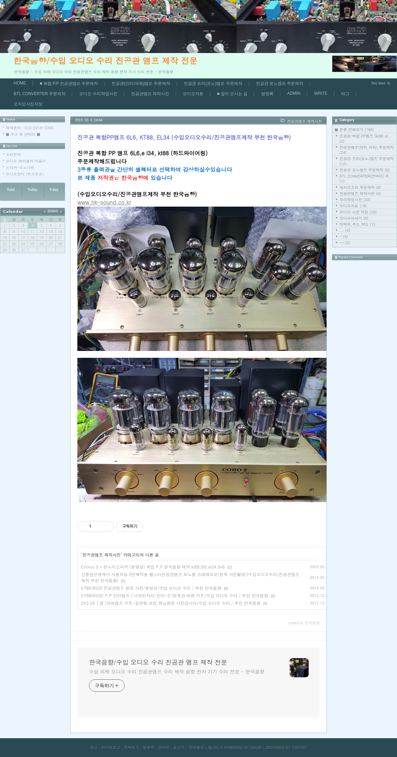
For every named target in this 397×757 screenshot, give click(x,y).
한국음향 (196, 747)
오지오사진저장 (28, 104)
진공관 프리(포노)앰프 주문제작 (213, 83)
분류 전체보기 (357, 129)
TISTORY (299, 747)
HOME (20, 83)
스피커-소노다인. (21, 167)
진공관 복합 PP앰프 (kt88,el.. (365, 138)
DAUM (255, 747)
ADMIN (293, 93)
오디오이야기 (354, 218)
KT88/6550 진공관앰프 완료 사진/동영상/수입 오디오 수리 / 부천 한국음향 (151, 588)
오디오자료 (193, 93)
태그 (345, 93)
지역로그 (131, 747)
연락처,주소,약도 (357, 224)
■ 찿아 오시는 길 (232, 93)
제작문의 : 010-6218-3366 (29, 127)
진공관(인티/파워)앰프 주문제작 (141, 83)
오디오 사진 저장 (358, 211)
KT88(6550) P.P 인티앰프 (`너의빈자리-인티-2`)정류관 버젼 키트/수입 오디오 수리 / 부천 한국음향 (174, 595)
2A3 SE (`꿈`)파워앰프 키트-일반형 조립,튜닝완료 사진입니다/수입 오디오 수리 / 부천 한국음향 (170, 603)
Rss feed (378, 83)
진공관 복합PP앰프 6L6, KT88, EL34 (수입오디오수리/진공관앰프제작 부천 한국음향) (184, 137)
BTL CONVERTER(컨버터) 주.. (366, 178)
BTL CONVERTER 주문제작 (39, 93)
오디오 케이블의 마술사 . (27, 161)
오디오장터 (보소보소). (25, 174)
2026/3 (53, 211)
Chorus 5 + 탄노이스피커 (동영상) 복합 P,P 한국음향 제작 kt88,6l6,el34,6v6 (153, 567)
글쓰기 (178, 747)
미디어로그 (110, 747)
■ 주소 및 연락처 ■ (23, 134)
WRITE (321, 93)
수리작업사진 (355, 199)
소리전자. (14, 154)
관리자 (163, 747)
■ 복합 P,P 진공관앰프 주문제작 (69, 83)
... (345, 230)
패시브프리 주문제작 (360, 187)
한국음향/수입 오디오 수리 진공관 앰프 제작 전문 (105, 60)
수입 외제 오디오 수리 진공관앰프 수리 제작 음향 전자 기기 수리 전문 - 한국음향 (176, 671)
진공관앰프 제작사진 (150, 93)
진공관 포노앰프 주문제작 (280, 83)
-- (345, 242)
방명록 (267, 93)
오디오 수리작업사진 (98, 93)
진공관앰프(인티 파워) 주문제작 (367, 150)
